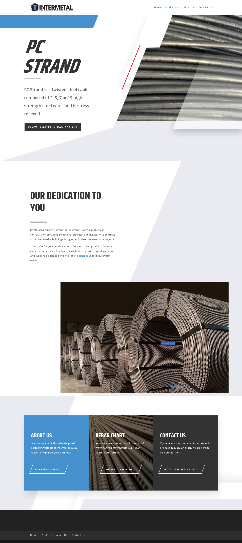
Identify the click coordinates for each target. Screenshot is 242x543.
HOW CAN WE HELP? (180, 469)
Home (157, 7)
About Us (189, 7)
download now (120, 469)
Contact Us (205, 7)
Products (170, 7)
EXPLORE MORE (47, 469)
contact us (85, 255)
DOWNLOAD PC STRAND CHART (53, 127)
